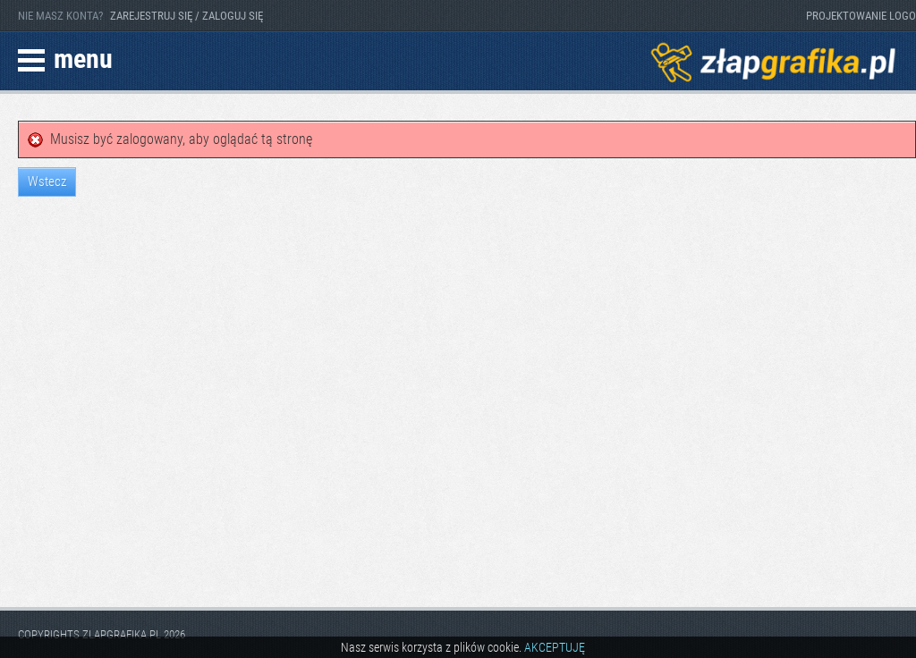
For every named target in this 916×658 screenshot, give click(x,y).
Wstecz (47, 181)
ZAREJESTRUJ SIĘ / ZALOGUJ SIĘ (186, 15)
